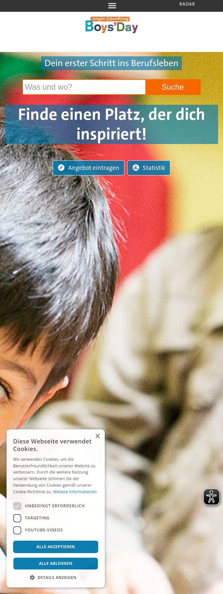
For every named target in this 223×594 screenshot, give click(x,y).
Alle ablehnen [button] (55, 563)
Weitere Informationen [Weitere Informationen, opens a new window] (75, 492)
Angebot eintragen (88, 168)
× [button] (97, 436)
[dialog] (56, 508)
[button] (55, 577)
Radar (187, 4)
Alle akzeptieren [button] (55, 546)
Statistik (149, 168)
